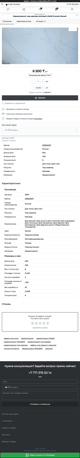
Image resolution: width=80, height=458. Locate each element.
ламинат (49, 349)
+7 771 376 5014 (72, 4)
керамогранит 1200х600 (14, 342)
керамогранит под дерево (39, 342)
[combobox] (6, 130)
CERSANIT (46, 145)
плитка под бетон (11, 349)
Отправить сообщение (40, 404)
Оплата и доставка (40, 414)
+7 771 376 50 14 (40, 373)
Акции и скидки (40, 428)
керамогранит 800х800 (32, 349)
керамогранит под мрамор (16, 345)
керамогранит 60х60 (45, 338)
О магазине (40, 421)
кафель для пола (11, 338)
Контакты (40, 435)
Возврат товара (40, 442)
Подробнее (37, 119)
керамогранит (27, 338)
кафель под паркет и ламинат (43, 345)
